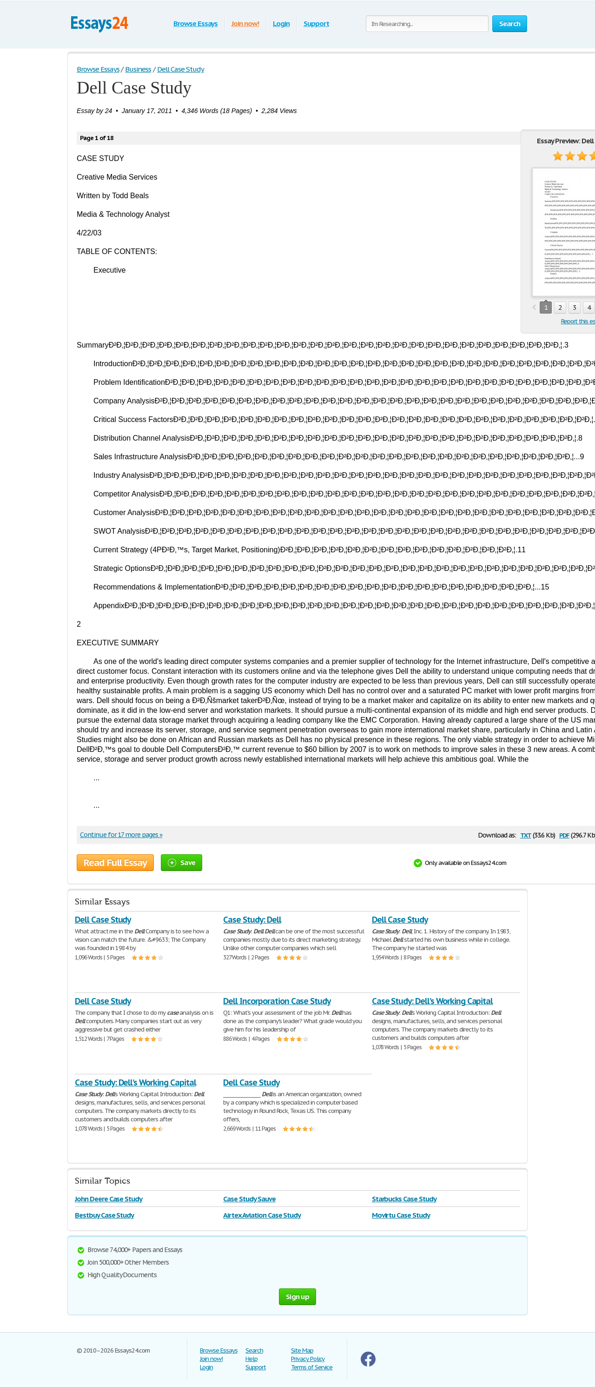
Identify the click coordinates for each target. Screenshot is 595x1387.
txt (525, 834)
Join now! (245, 23)
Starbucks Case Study (404, 1198)
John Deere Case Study (108, 1198)
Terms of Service (311, 1367)
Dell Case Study (103, 919)
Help (251, 1359)
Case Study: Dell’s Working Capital (432, 1001)
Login (281, 23)
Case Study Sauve (249, 1198)
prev (534, 307)
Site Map (302, 1350)
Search (254, 1350)
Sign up (297, 1296)
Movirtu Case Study (401, 1215)
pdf (564, 834)
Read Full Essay (115, 863)
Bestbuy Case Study (104, 1215)
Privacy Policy (307, 1359)
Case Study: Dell (252, 919)
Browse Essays (195, 23)
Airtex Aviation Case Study (262, 1215)
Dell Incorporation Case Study (277, 1001)
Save (181, 862)
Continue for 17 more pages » (121, 835)
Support (316, 23)
